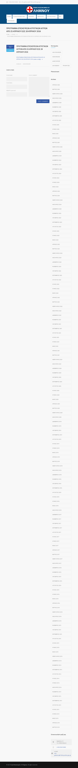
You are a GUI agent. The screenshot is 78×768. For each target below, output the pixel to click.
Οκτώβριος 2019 (56, 430)
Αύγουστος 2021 (56, 333)
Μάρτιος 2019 (56, 461)
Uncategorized (56, 52)
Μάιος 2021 (55, 346)
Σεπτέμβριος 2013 (57, 700)
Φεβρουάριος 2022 (57, 306)
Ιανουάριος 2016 (56, 616)
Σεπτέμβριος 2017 (57, 528)
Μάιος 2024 (55, 187)
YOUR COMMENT (33, 75)
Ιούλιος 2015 (55, 643)
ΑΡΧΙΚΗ (9, 16)
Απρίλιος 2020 (56, 404)
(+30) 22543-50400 (13, 2)
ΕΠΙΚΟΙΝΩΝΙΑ (11, 21)
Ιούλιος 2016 (55, 590)
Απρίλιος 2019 (56, 457)
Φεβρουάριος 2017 (57, 559)
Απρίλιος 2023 (56, 244)
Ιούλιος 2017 (55, 536)
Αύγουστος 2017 (56, 532)
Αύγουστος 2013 (56, 705)
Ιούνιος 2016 (55, 594)
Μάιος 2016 (55, 598)
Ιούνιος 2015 (55, 647)
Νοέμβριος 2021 (56, 319)
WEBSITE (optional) (11, 90)
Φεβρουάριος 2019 (57, 466)
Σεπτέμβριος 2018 (57, 488)
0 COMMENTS (10, 50)
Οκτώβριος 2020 (56, 377)
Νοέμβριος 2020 (56, 373)
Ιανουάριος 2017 (56, 563)
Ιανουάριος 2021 (56, 364)
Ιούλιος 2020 (55, 390)
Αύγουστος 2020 (56, 386)
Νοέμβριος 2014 (56, 665)
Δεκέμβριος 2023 (56, 209)
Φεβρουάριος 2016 (57, 612)
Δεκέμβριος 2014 (56, 661)
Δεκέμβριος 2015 (56, 621)
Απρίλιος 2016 (56, 603)
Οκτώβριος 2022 (56, 271)
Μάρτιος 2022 (56, 302)
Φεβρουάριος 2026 (57, 94)
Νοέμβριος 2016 (56, 572)
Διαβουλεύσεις (56, 61)
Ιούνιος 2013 (55, 714)
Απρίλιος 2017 (56, 550)
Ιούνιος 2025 (55, 129)
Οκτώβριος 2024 (56, 164)
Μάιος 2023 (55, 240)
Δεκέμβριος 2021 (56, 315)
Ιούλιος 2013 (55, 709)
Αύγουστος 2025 (56, 120)
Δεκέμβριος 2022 (56, 262)
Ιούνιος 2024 (55, 182)
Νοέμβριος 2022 (56, 266)
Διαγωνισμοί (55, 65)
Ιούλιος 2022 (55, 284)
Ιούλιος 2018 (55, 497)
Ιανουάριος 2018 (56, 510)
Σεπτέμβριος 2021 (57, 328)
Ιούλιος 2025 (55, 125)
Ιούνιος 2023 (55, 235)
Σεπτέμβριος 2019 (57, 435)
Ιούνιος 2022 (55, 288)
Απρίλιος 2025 (56, 138)
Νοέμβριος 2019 (56, 426)
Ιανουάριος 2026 (56, 98)
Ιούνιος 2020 (55, 395)
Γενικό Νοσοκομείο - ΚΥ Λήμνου (18, 765)
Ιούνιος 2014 (55, 683)
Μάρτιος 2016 (56, 607)
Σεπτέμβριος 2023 (57, 222)
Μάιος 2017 (55, 545)
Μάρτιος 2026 (56, 89)
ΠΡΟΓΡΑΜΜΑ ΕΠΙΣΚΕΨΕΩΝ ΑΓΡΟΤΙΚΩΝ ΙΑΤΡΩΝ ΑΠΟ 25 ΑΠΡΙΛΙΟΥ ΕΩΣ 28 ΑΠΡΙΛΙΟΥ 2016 (32, 49)
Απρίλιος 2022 (56, 297)
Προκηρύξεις (66, 65)
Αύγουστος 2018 (56, 492)
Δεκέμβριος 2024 (56, 156)
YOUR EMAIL (9, 83)
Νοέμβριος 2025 (56, 107)
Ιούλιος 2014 (55, 678)
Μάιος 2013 (55, 718)
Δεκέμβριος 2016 (56, 567)
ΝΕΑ (60, 16)
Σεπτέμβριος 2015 (57, 634)
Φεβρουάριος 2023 (57, 253)
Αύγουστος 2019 (56, 439)
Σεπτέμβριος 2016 (57, 581)
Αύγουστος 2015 (56, 638)
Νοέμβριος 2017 (56, 519)
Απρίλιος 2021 (56, 350)
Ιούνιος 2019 (55, 448)
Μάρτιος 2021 (56, 355)
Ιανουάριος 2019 (56, 470)
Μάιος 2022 (55, 293)
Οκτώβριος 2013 (56, 696)
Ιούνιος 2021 (55, 342)
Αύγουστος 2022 (56, 280)
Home (7, 34)
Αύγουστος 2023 (56, 226)
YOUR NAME (9, 75)
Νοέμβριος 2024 (56, 160)
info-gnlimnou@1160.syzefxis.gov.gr (30, 2)
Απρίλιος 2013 (56, 723)
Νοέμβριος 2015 (56, 625)
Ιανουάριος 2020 (56, 417)
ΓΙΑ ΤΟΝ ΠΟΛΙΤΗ (51, 16)
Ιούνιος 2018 (55, 501)
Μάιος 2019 (55, 452)
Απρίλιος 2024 (56, 191)
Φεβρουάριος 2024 (57, 200)
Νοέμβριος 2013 (56, 692)
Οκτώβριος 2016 (56, 576)
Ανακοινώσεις (27, 64)
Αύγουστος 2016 (56, 585)
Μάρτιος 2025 (56, 142)
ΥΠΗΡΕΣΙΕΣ (31, 16)
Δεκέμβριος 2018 (56, 474)
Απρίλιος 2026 (56, 85)
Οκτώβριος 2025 (56, 111)
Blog (13, 34)
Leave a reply (37, 59)
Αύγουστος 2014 (56, 674)
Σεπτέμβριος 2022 (57, 275)
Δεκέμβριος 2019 (56, 421)
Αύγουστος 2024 (56, 173)
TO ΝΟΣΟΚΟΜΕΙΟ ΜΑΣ (19, 16)
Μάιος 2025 (55, 133)
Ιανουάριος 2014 (56, 687)
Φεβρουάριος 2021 (57, 359)
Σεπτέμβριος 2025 (57, 116)
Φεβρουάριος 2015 (57, 656)
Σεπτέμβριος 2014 (57, 669)
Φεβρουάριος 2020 (57, 412)
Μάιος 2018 (55, 505)
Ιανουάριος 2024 (56, 204)
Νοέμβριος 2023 (56, 213)
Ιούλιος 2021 (55, 337)
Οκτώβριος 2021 (56, 324)
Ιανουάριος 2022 (56, 311)
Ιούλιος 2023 (55, 231)
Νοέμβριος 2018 (56, 479)
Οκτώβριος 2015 (56, 630)
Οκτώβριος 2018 (56, 483)
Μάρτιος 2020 (56, 408)
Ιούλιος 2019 (55, 443)
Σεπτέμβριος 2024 (57, 169)
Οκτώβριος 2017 (56, 523)
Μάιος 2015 (55, 652)
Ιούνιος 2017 (55, 541)
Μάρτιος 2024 (56, 195)
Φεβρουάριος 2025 (57, 147)
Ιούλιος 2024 (55, 178)
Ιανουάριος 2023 (56, 257)
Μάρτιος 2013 (56, 727)
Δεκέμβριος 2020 (56, 368)
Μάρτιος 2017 (56, 554)
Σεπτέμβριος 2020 (57, 381)
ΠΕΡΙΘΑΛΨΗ (40, 16)
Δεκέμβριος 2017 (56, 514)
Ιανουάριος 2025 (56, 151)
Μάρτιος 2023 (56, 249)
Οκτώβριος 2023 (56, 218)
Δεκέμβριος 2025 (56, 102)
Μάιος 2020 (55, 399)
